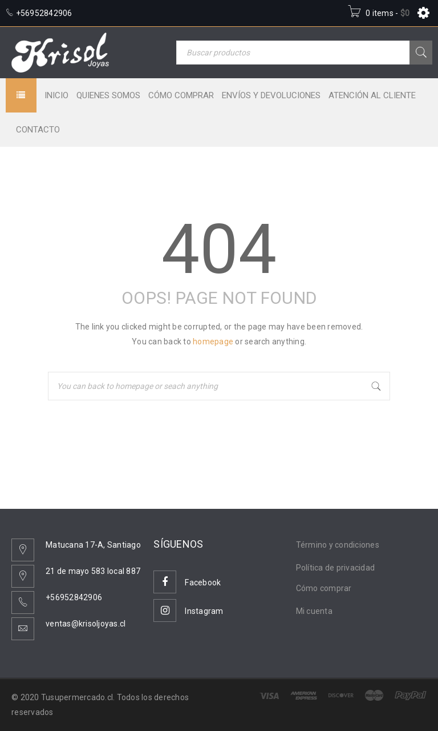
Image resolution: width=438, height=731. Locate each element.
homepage (213, 341)
